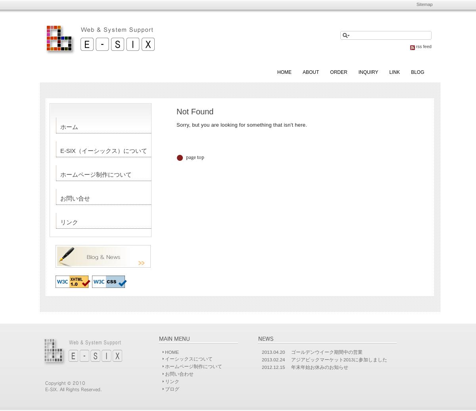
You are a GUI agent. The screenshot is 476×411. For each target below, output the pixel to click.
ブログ (172, 389)
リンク (69, 222)
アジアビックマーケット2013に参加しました (339, 359)
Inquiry (368, 72)
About (311, 72)
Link (394, 72)
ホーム (69, 127)
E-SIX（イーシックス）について (103, 151)
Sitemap (424, 4)
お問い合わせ (179, 373)
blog (417, 72)
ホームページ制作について (96, 175)
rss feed (421, 46)
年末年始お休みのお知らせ (319, 367)
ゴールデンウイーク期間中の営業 (327, 352)
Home (284, 72)
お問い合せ (75, 198)
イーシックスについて (189, 358)
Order (338, 72)
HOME (172, 352)
